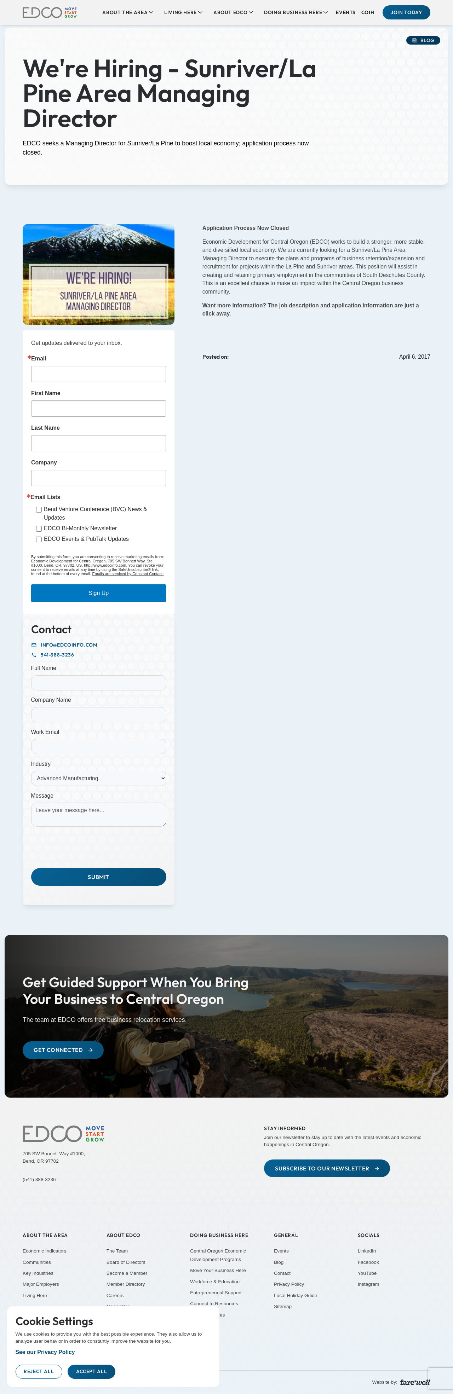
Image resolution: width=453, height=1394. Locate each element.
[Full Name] (98, 682)
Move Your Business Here (218, 1270)
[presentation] (85, 846)
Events (346, 12)
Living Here (35, 1295)
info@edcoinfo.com (69, 645)
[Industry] (98, 778)
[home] (50, 12)
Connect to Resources (214, 1303)
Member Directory (126, 1284)
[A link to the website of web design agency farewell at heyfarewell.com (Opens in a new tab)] (415, 1381)
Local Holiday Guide (295, 1295)
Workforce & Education (215, 1281)
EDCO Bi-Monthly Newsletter (80, 528)
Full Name (43, 668)
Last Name (45, 428)
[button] (128, 12)
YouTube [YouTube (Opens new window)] (367, 1273)
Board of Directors (126, 1262)
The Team (117, 1251)
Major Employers (41, 1284)
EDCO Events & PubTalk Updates (86, 539)
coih (367, 12)
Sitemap (283, 1306)
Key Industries (38, 1273)
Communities (37, 1262)
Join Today (406, 12)
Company (44, 462)
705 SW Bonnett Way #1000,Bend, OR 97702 (54, 1157)
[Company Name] (98, 714)
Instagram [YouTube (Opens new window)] (368, 1284)
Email (38, 358)
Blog (278, 1262)
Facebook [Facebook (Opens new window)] (368, 1262)
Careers (115, 1295)
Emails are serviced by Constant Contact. (128, 574)
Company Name (51, 700)
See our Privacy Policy (45, 1352)
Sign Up (98, 593)
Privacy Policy (289, 1284)
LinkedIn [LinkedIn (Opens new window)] (367, 1251)
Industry (41, 764)
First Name (46, 393)
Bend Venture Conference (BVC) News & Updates (95, 513)
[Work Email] (98, 746)
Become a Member (127, 1273)
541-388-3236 (57, 655)
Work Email (45, 732)
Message (42, 796)
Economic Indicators (44, 1251)
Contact (282, 1273)
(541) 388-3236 (39, 1179)
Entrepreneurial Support (215, 1292)
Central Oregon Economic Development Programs (218, 1255)
